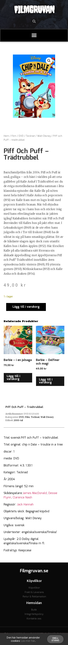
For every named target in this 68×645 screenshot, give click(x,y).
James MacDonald (35, 493)
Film (13, 136)
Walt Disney (44, 136)
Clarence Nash (22, 497)
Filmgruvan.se (34, 571)
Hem (6, 136)
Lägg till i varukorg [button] (13, 377)
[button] (34, 21)
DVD (21, 136)
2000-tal (18, 420)
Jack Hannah (25, 504)
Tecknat (30, 136)
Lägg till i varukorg (26, 307)
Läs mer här (28, 641)
